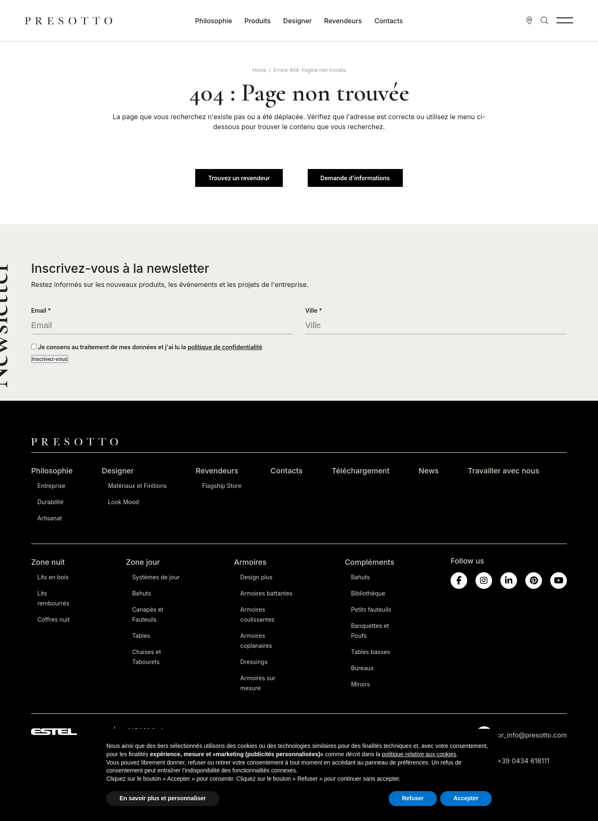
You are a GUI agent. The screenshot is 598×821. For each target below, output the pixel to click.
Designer (297, 21)
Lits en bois (53, 577)
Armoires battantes (266, 593)
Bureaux (362, 668)
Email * (41, 310)
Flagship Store (222, 485)
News (429, 470)
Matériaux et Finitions (137, 485)
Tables (141, 635)
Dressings (254, 661)
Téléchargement (361, 470)
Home (259, 70)
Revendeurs (343, 21)
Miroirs (360, 684)
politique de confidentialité (225, 346)
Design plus (256, 577)
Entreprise (51, 485)
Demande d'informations (355, 177)
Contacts (388, 21)
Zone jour (143, 562)
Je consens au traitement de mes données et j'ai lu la (146, 346)
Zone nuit (48, 562)
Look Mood (123, 501)
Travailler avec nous (503, 470)
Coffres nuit (53, 619)
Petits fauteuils (371, 609)
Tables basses (370, 651)
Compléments (369, 562)
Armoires (250, 562)
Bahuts (141, 593)
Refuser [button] (413, 798)
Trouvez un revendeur (239, 177)
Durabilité (50, 501)
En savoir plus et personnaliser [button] (163, 798)
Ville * (313, 310)
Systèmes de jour (156, 577)
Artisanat (49, 518)
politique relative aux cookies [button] (419, 754)
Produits (258, 21)
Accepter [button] (465, 798)
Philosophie (213, 21)
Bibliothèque (368, 593)
